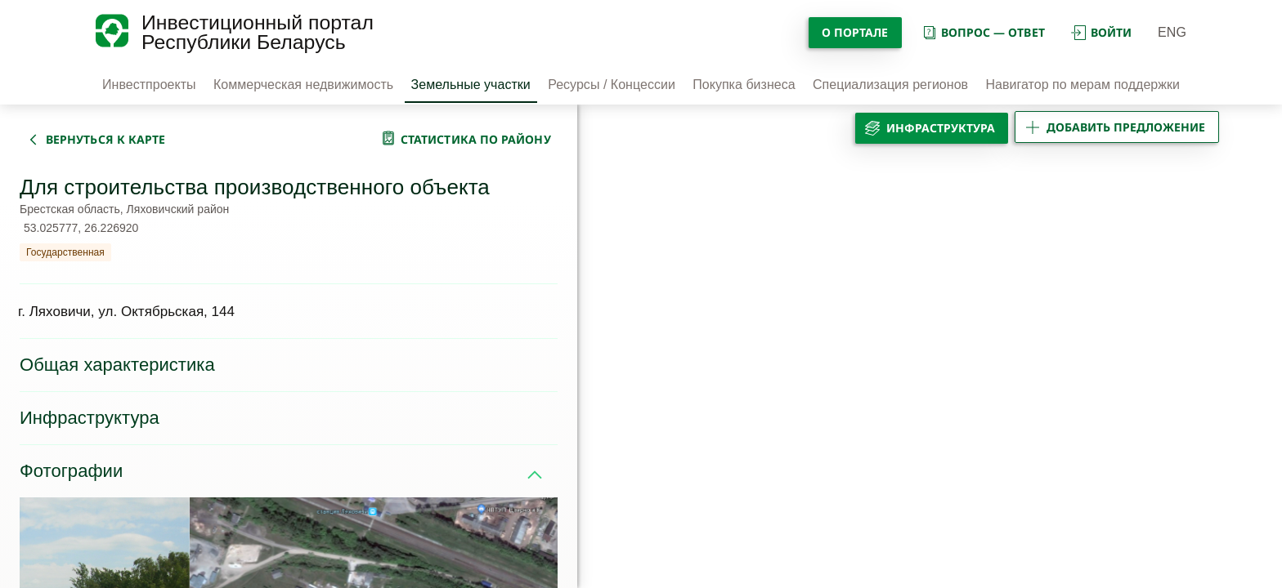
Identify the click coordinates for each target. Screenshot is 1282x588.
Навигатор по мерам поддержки (1082, 84)
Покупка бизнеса (744, 84)
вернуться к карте (105, 139)
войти (1101, 32)
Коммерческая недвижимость (303, 84)
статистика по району (476, 139)
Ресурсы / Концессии (611, 84)
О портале (855, 32)
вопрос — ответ (983, 32)
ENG (1172, 32)
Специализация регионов (890, 84)
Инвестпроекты (149, 84)
